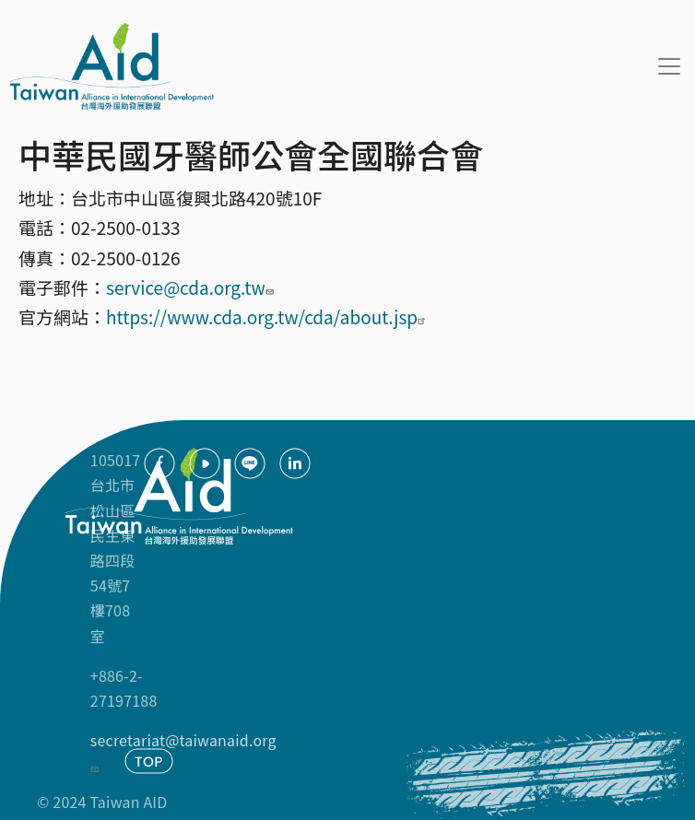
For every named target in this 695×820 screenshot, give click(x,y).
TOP (148, 761)
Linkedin (295, 463)
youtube (204, 463)
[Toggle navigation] (669, 66)
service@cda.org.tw (192, 287)
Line (249, 463)
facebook (159, 463)
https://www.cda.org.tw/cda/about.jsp (268, 316)
